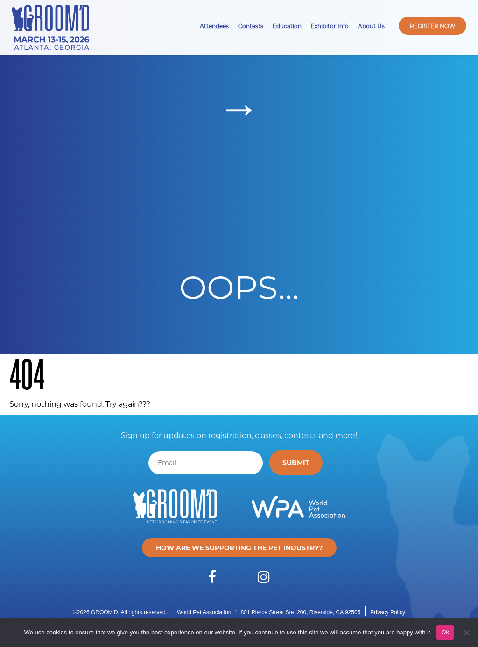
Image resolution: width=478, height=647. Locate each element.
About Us (371, 25)
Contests (250, 25)
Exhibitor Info (330, 25)
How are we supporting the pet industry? (239, 547)
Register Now (432, 25)
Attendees (214, 25)
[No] (466, 632)
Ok (445, 632)
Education (287, 25)
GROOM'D (104, 612)
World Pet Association (204, 612)
